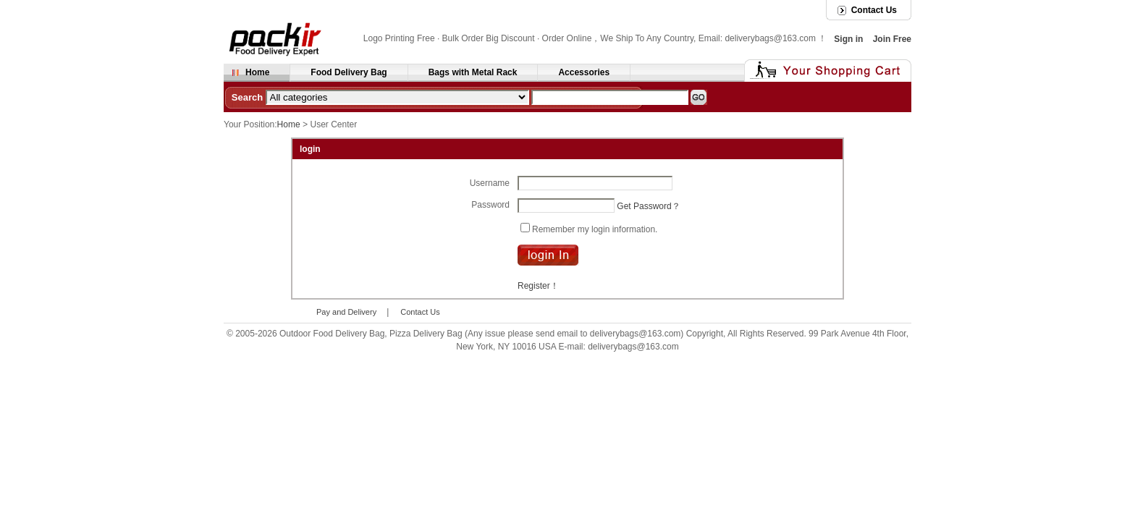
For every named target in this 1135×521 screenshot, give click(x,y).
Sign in (848, 39)
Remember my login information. (594, 229)
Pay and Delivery (346, 311)
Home (257, 72)
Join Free (892, 39)
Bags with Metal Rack (473, 72)
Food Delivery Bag (349, 72)
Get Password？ (648, 205)
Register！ (538, 285)
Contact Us (874, 10)
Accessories (583, 72)
